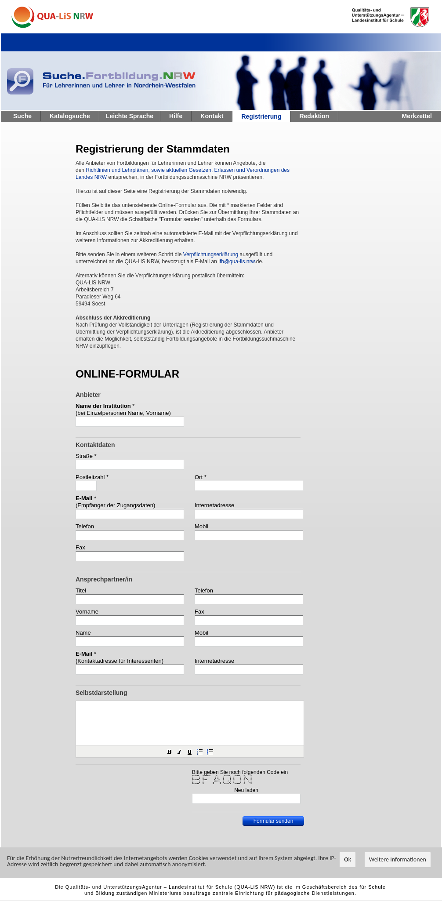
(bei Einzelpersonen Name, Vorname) (123, 413)
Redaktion (314, 116)
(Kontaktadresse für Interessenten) (119, 661)
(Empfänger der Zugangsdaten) (115, 505)
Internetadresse (214, 505)
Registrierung (261, 116)
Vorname (87, 611)
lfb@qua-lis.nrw (236, 261)
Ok (347, 860)
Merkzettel (417, 116)
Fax (80, 547)
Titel (81, 590)
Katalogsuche (70, 116)
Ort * (201, 477)
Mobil (201, 526)
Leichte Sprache (129, 116)
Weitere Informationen (397, 860)
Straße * (86, 456)
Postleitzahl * (92, 477)
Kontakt (211, 116)
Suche (22, 116)
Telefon (85, 526)
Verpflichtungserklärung (210, 254)
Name (83, 632)
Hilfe (175, 116)
